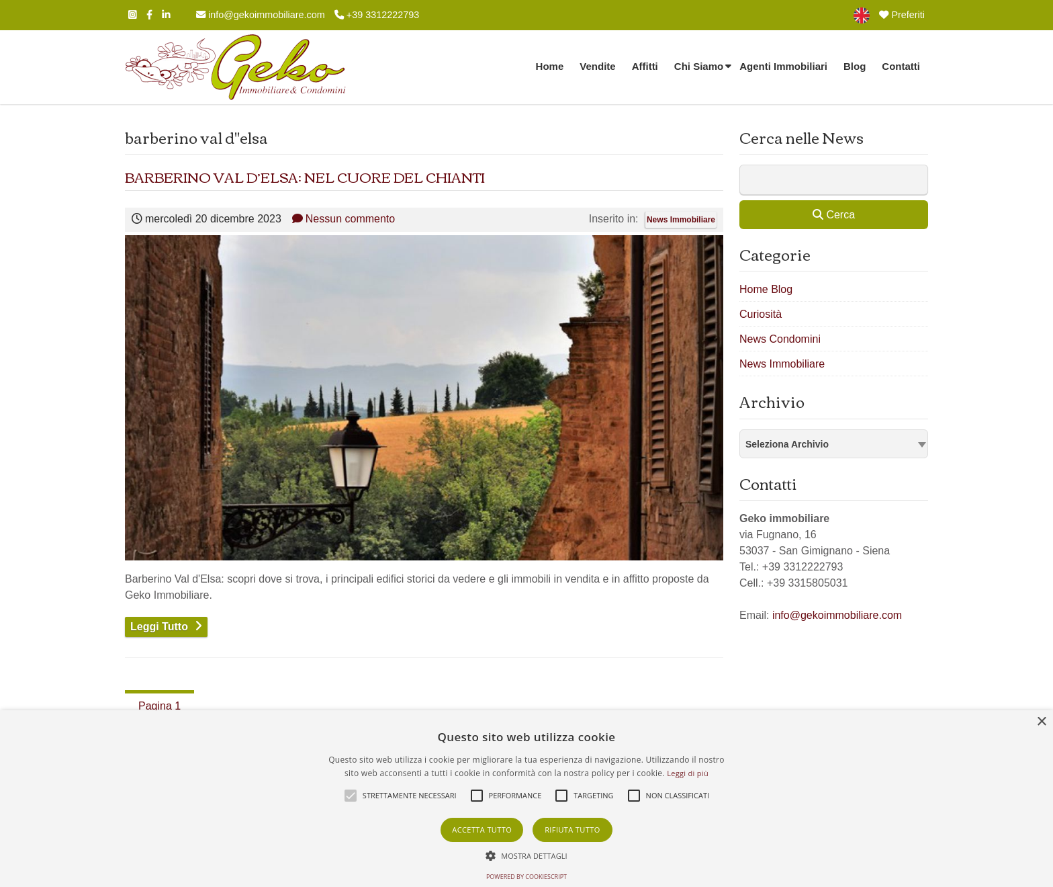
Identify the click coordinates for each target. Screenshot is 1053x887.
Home (550, 66)
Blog (854, 66)
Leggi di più (687, 773)
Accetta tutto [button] (482, 830)
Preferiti (902, 14)
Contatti (901, 66)
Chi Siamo (698, 66)
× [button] (1041, 722)
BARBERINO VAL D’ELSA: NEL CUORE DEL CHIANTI (305, 176)
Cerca (834, 214)
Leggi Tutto (159, 626)
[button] (526, 855)
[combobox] (833, 443)
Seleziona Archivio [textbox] (787, 444)
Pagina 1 (159, 706)
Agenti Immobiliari (783, 66)
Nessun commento (343, 218)
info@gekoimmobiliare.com (260, 14)
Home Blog (765, 289)
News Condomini (780, 339)
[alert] (526, 798)
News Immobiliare (681, 219)
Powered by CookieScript (526, 876)
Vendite (597, 66)
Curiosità (760, 314)
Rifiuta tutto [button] (572, 830)
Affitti (645, 66)
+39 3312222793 (376, 14)
